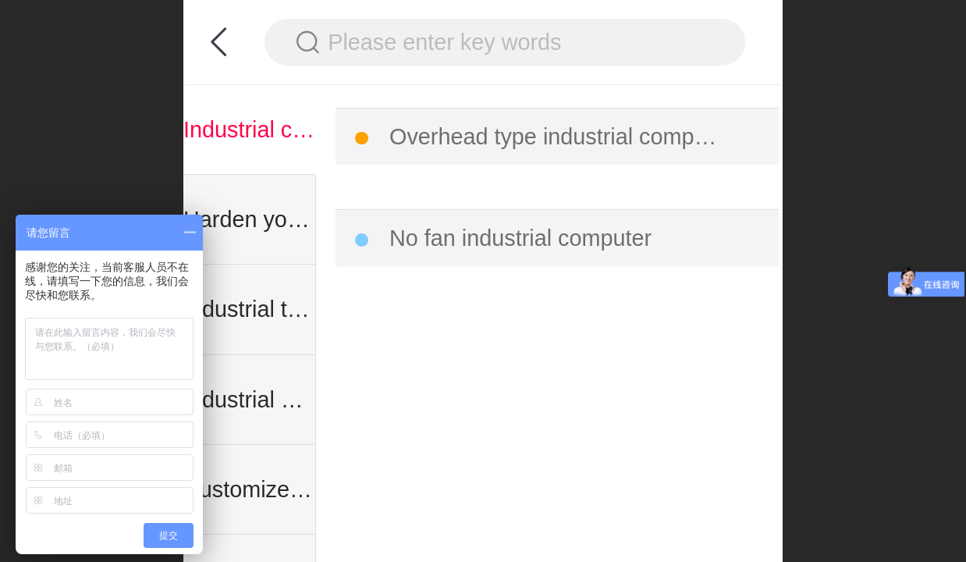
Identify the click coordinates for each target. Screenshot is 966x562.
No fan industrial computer (520, 238)
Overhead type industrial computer (557, 136)
